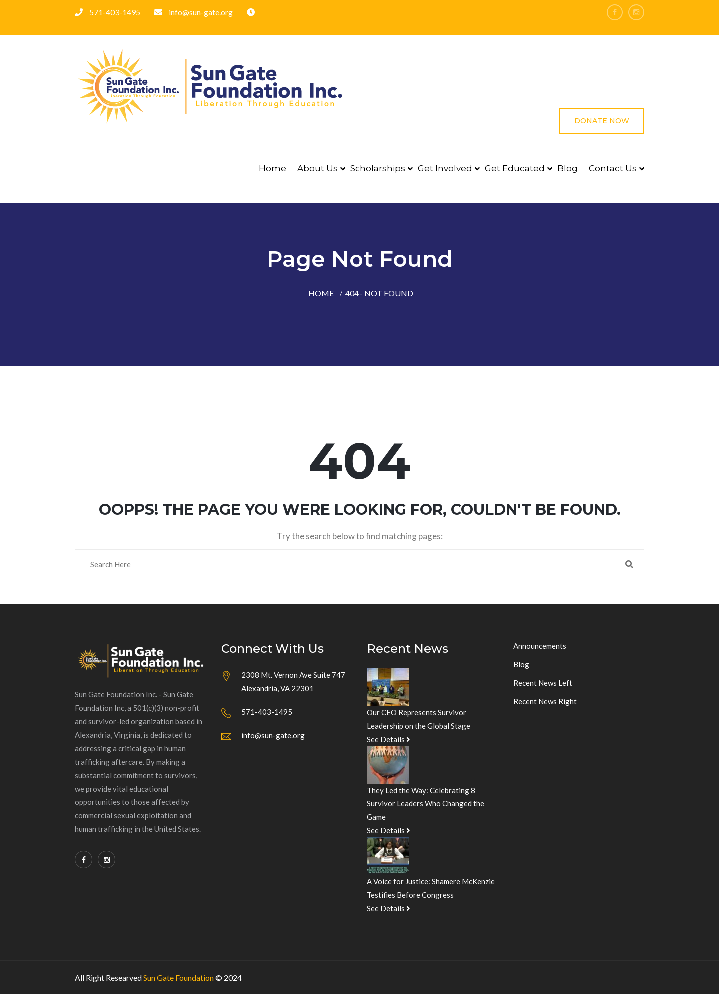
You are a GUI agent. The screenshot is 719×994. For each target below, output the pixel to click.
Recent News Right (545, 701)
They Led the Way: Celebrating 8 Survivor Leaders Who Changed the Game (425, 803)
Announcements (539, 645)
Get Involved (445, 168)
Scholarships (377, 168)
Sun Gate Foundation (178, 977)
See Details (388, 739)
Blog (567, 168)
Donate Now (601, 120)
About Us (317, 168)
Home (272, 168)
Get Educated (515, 168)
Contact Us (613, 168)
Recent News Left (542, 682)
